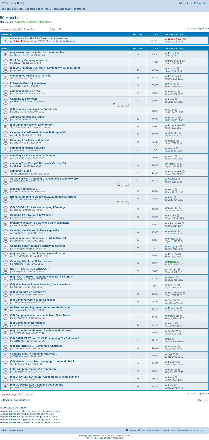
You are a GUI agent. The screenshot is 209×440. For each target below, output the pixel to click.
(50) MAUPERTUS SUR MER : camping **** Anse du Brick (45, 67)
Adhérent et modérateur (26, 22)
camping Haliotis (20, 170)
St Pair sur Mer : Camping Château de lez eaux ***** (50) (44, 178)
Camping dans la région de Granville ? (34, 353)
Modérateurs (45, 22)
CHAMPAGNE (21, 256)
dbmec (171, 277)
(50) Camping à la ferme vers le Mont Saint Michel (40, 315)
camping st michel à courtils (27, 147)
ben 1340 (18, 112)
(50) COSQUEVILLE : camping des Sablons (36, 384)
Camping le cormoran (23, 98)
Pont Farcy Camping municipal (29, 60)
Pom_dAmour (174, 61)
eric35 (17, 225)
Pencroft (172, 53)
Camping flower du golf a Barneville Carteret (37, 245)
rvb (169, 339)
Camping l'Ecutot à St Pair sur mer (31, 261)
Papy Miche (19, 279)
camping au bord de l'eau (25, 91)
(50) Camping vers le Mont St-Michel (32, 299)
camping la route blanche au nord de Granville (38, 238)
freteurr (172, 262)
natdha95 (18, 264)
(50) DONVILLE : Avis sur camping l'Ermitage (38, 207)
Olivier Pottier (21, 41)
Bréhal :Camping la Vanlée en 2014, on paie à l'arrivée (43, 196)
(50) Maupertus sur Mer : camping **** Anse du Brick (42, 361)
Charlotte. (18, 93)
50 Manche (9, 17)
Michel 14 (173, 76)
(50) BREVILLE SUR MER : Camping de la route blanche (44, 376)
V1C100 (172, 68)
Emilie (171, 99)
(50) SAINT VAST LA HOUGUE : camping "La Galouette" (44, 338)
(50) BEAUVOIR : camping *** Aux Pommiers (37, 52)
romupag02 (19, 248)
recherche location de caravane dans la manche (39, 222)
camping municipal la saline (27, 117)
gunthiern (18, 233)
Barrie (17, 379)
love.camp (19, 150)
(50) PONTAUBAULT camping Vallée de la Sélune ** (41, 276)
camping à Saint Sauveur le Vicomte (32, 155)
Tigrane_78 (173, 164)
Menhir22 (172, 91)
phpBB (96, 436)
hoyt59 (171, 148)
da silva (17, 166)
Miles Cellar (118, 438)
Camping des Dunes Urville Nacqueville (34, 230)
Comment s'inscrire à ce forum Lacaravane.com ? (41, 38)
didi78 (17, 135)
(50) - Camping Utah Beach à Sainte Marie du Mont (41, 330)
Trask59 (172, 300)
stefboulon (173, 133)
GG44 (20, 78)
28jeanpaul (19, 341)
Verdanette (23, 174)
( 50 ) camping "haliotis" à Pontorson (33, 369)
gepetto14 (173, 239)
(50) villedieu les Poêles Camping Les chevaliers (40, 284)
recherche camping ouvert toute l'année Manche (40, 307)
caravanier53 (20, 310)
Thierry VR (19, 101)
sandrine (172, 346)
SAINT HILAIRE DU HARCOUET (29, 268)
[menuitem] (20, 3)
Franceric (172, 362)
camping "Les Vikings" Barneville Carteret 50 (38, 163)
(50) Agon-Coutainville (24, 189)
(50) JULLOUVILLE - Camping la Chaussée (36, 346)
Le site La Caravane (65, 41)
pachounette (20, 302)
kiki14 (171, 189)
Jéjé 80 (17, 210)
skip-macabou (175, 292)
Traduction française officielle (98, 438)
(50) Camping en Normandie (27, 322)
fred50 (171, 323)
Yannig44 (18, 271)
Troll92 (17, 63)
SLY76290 (19, 318)
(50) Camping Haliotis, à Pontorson (31, 124)
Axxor (171, 156)
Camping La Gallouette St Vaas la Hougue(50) (38, 132)
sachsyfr (18, 348)
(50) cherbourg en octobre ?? (28, 292)
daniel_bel (173, 208)
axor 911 (18, 287)
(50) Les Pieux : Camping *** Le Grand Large (37, 253)
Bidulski (17, 86)
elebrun (17, 143)
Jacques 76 (23, 127)
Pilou (170, 197)
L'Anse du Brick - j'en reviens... (29, 83)
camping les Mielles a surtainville (30, 75)
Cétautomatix (174, 223)
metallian (18, 371)
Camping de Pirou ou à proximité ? (31, 215)
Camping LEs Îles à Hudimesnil (29, 140)
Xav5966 (172, 179)
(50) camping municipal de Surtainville (34, 109)
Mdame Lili (19, 55)
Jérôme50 (19, 181)
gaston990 (19, 158)
